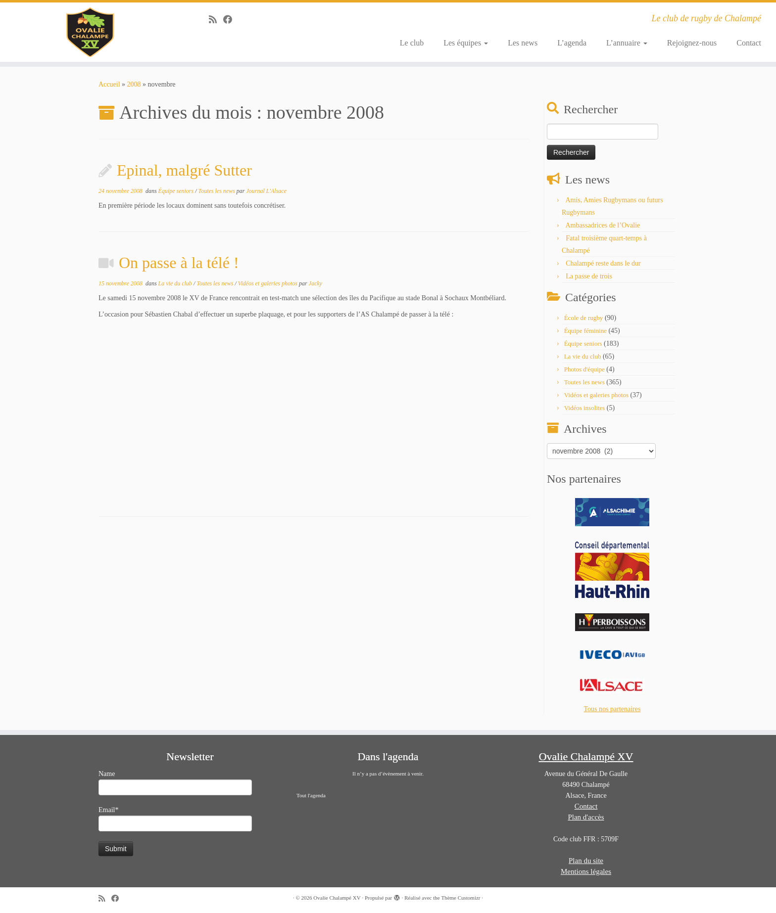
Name (175, 782)
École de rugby (583, 317)
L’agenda (571, 43)
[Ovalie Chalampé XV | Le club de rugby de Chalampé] (89, 32)
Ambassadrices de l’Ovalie (602, 225)
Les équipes (465, 43)
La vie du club (176, 283)
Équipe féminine (585, 330)
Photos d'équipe (584, 369)
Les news (522, 43)
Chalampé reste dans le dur (603, 263)
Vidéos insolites (584, 407)
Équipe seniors (176, 190)
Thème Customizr (460, 898)
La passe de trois (589, 276)
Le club (412, 43)
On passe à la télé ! (179, 263)
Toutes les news (217, 190)
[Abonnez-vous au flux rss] (216, 20)
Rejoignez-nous (692, 43)
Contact (748, 43)
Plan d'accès (586, 817)
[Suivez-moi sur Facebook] (231, 20)
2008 (134, 84)
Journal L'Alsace (266, 190)
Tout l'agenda (311, 795)
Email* (175, 818)
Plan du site (586, 861)
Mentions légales (586, 871)
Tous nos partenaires (612, 709)
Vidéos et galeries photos (268, 283)
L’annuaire (626, 43)
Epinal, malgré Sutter (184, 170)
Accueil (109, 84)
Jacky (315, 283)
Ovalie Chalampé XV (336, 898)
